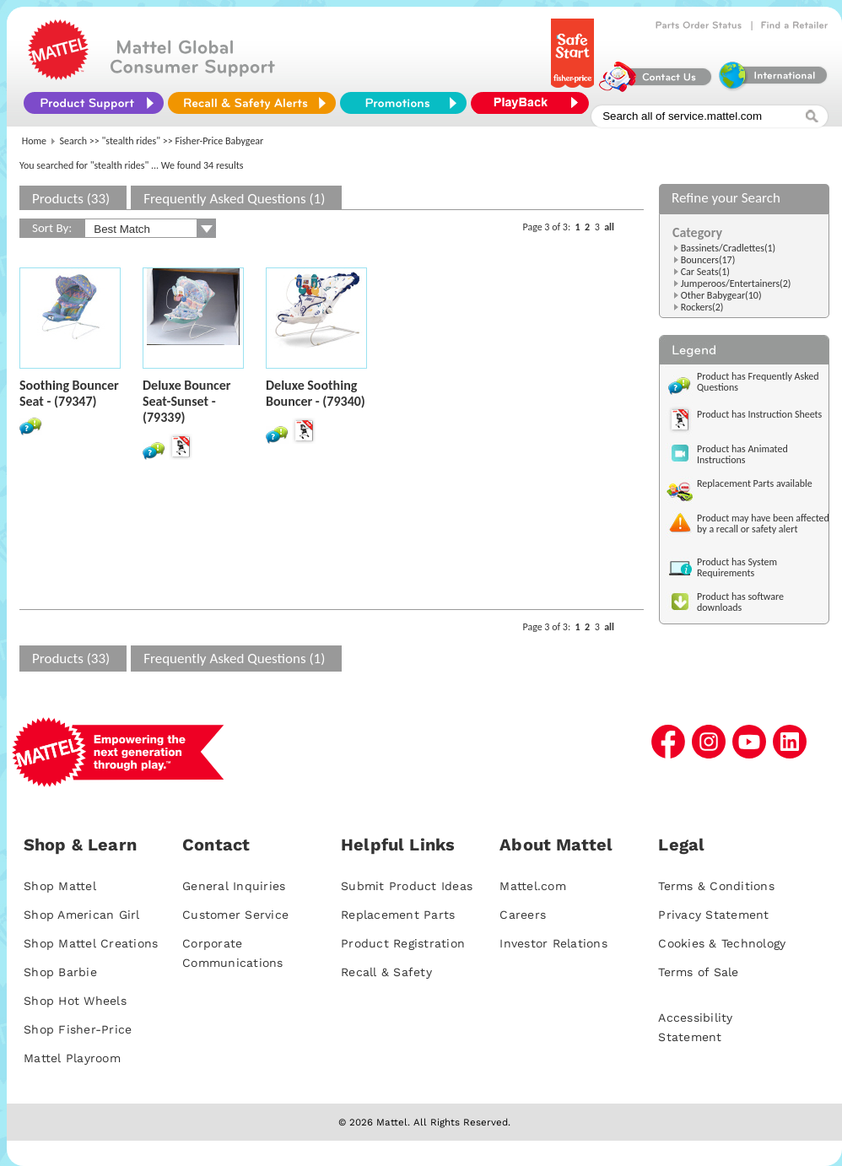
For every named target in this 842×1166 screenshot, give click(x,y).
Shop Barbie (60, 972)
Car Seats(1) (705, 272)
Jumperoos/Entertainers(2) (736, 283)
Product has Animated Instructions (742, 454)
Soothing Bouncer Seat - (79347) (69, 393)
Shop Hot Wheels (75, 1000)
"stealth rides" (131, 141)
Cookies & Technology (721, 943)
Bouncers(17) (708, 260)
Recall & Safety (386, 972)
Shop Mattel (60, 886)
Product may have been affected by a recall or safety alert (763, 523)
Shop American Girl (82, 914)
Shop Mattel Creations (91, 943)
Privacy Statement (713, 914)
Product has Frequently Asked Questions (758, 381)
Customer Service (235, 914)
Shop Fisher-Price (78, 1029)
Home (34, 141)
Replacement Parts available (754, 483)
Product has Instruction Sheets (759, 414)
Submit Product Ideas (406, 886)
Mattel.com (532, 886)
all (609, 227)
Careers (522, 914)
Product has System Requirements (737, 567)
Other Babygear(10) (721, 295)
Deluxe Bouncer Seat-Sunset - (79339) (186, 401)
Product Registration (403, 943)
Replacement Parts (398, 914)
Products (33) (71, 199)
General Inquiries (233, 886)
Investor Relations (553, 943)
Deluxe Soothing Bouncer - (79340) (315, 393)
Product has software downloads (740, 602)
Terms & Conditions (716, 886)
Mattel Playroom (72, 1058)
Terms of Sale (698, 972)
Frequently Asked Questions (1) (234, 199)
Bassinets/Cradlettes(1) (728, 248)
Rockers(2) (702, 307)
